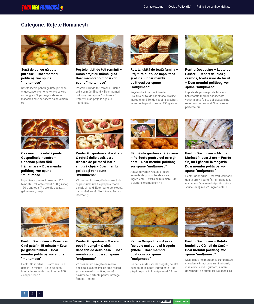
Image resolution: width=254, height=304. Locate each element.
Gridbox (56, 297)
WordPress (40, 297)
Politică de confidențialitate (213, 6)
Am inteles (181, 301)
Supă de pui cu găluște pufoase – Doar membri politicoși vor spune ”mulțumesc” (45, 73)
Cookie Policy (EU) (179, 6)
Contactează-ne (153, 6)
